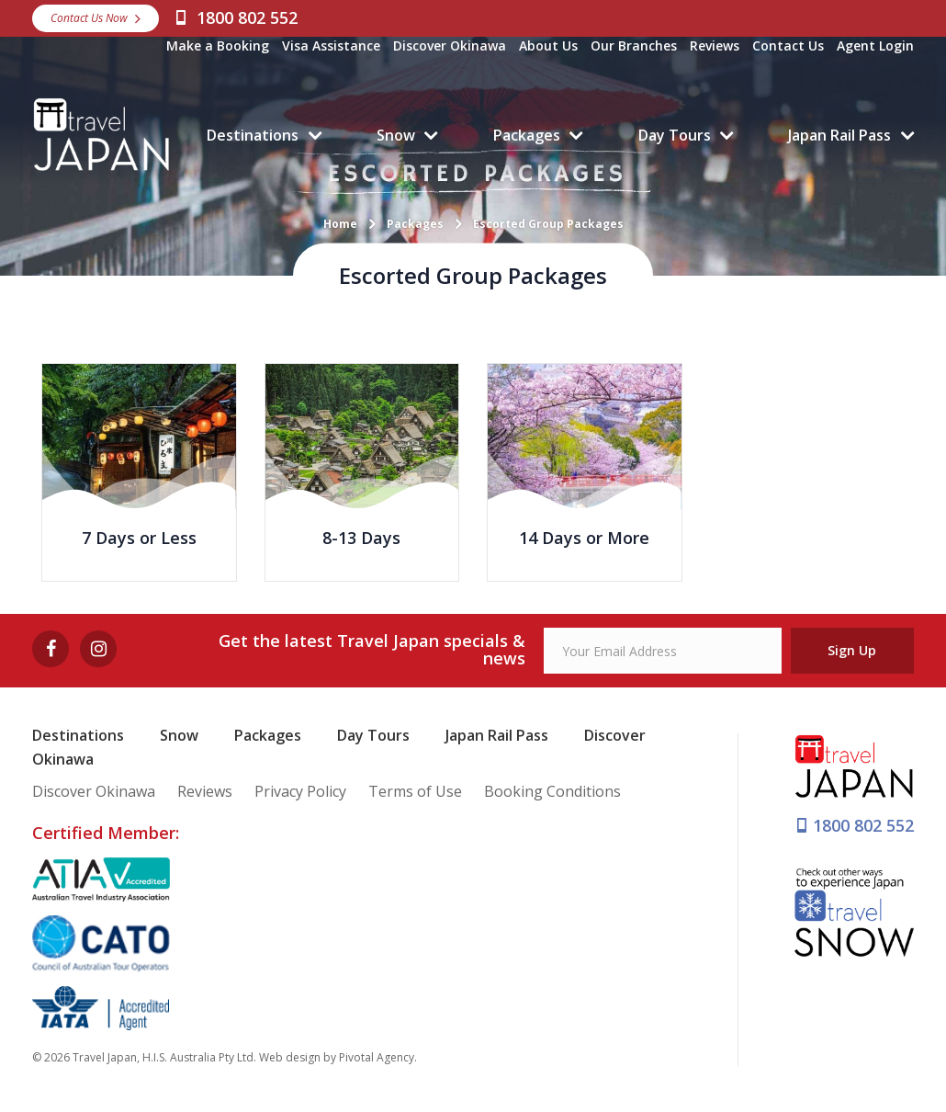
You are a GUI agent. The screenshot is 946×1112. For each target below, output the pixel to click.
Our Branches (634, 45)
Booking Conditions (552, 791)
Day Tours (674, 135)
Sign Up (852, 650)
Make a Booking (217, 45)
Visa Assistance (331, 45)
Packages (526, 135)
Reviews (714, 45)
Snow (396, 135)
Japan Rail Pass (839, 135)
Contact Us (788, 45)
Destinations (252, 135)
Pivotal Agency (376, 1057)
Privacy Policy (300, 791)
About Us (548, 45)
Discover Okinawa (449, 45)
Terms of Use (415, 791)
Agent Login (875, 45)
